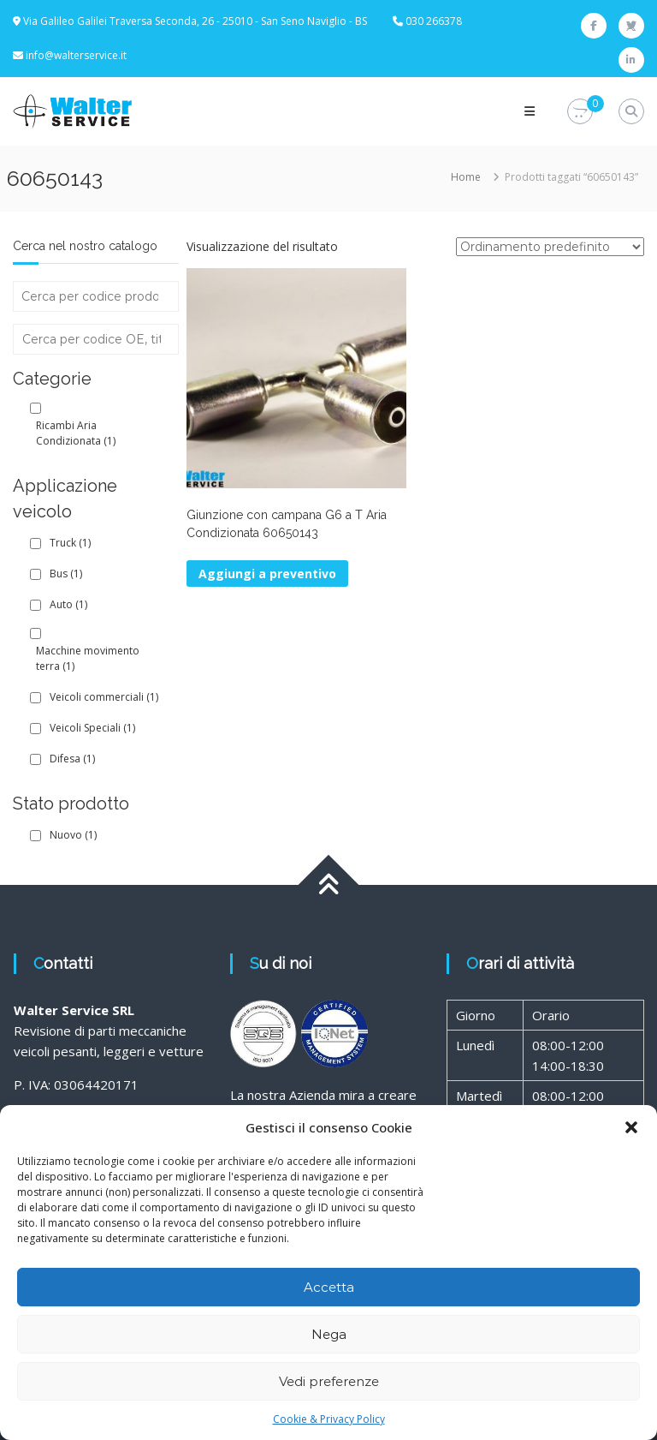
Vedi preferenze (329, 1381)
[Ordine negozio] (550, 246)
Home (466, 177)
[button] (631, 1127)
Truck (70, 542)
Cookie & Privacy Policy (329, 1419)
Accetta (329, 1287)
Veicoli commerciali (104, 697)
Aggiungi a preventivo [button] (267, 573)
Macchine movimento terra (87, 658)
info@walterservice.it (76, 55)
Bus (66, 573)
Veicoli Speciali (92, 727)
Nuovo (73, 835)
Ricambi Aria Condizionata (75, 433)
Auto (68, 604)
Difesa (72, 758)
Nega (328, 1334)
